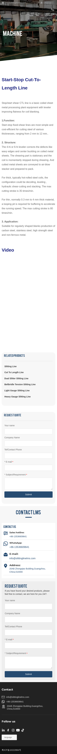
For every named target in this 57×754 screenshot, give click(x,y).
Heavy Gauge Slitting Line (17, 396)
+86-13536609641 (18, 536)
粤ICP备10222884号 (11, 750)
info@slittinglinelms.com (14, 3)
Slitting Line (10, 366)
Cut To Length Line (14, 372)
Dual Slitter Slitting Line (16, 378)
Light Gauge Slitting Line (17, 390)
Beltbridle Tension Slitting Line (20, 384)
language (8, 737)
